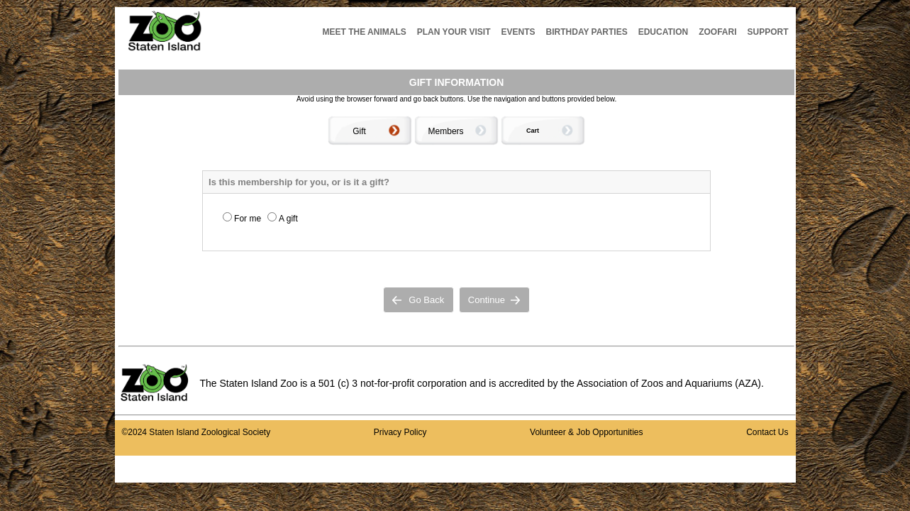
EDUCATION (663, 32)
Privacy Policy (400, 432)
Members (446, 131)
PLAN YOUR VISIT (454, 32)
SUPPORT (767, 32)
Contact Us (767, 432)
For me (247, 219)
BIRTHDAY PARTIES (587, 32)
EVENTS (518, 32)
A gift (288, 219)
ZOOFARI (717, 32)
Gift (359, 131)
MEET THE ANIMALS (364, 32)
